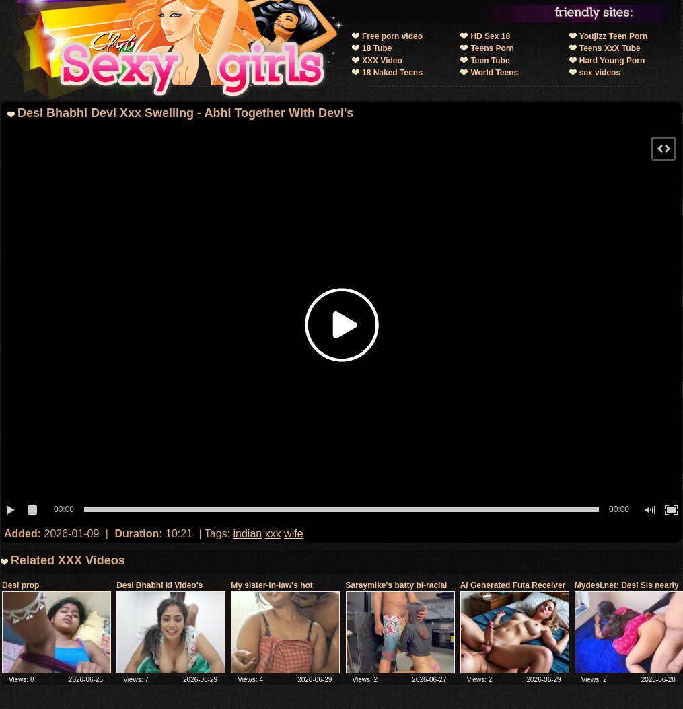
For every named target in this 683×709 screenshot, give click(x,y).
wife (293, 533)
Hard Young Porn (612, 60)
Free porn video (392, 36)
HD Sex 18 (490, 36)
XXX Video (382, 60)
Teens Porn (491, 48)
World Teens (494, 72)
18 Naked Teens (392, 72)
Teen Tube (489, 60)
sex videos (599, 72)
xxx (273, 533)
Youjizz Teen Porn (613, 36)
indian (247, 533)
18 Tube (377, 48)
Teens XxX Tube (610, 48)
